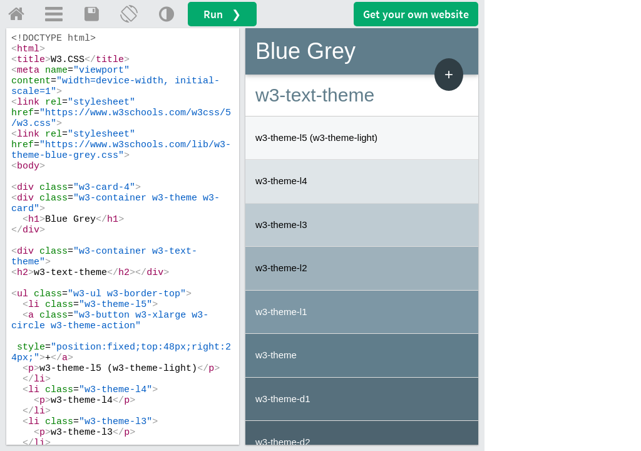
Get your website (416, 14)
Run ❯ (222, 14)
